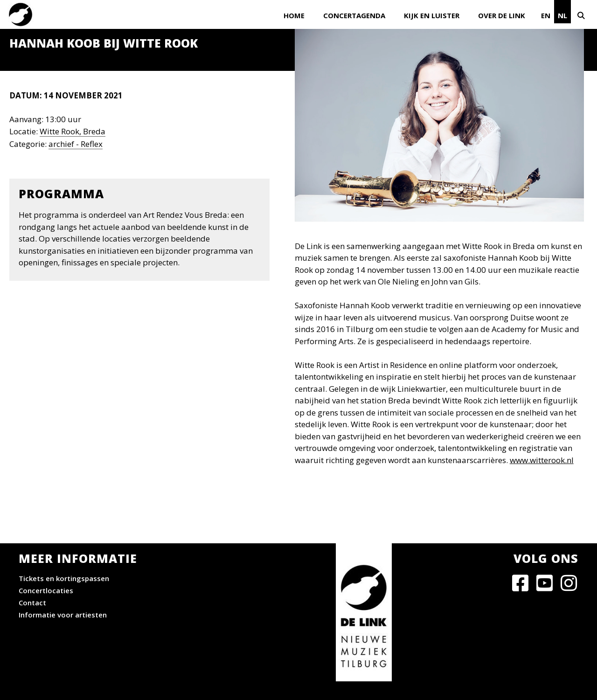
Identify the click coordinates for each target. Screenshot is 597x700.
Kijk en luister (431, 15)
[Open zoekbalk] (584, 14)
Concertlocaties (46, 590)
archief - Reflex (76, 144)
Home (294, 15)
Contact (32, 602)
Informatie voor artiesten (63, 614)
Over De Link (501, 15)
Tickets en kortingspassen (64, 578)
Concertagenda (354, 15)
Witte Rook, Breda (72, 131)
